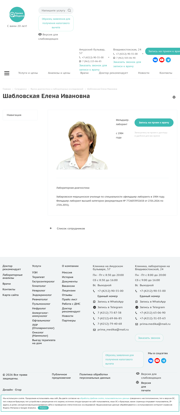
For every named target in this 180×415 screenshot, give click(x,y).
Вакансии (68, 286)
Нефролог (39, 308)
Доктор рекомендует (113, 72)
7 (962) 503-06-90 (126, 57)
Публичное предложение (61, 376)
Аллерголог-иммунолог (40, 314)
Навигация (22, 115)
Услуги (36, 266)
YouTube (161, 60)
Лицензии (68, 290)
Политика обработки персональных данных (95, 376)
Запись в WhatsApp (110, 301)
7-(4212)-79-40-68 (110, 323)
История (67, 277)
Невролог (38, 290)
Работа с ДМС (71, 303)
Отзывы (67, 295)
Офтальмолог (41, 320)
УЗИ (34, 272)
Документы (69, 281)
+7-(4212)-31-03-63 (153, 318)
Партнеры (69, 320)
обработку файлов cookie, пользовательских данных (105, 398)
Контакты (166, 72)
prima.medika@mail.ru (155, 324)
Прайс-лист (69, 299)
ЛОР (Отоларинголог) (43, 326)
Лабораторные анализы (13, 276)
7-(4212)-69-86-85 (110, 318)
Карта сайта (11, 295)
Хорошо (43, 408)
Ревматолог (40, 299)
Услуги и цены (28, 72)
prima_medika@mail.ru (113, 329)
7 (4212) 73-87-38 (109, 312)
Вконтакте (155, 60)
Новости (143, 72)
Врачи (84, 72)
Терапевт (38, 277)
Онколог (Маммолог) (40, 334)
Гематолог (39, 286)
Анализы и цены (59, 72)
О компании (70, 266)
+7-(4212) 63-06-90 (153, 312)
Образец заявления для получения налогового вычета (56, 23)
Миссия (67, 272)
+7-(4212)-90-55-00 (93, 57)
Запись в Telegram (110, 307)
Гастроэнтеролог (43, 281)
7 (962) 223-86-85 (91, 61)
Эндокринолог (42, 295)
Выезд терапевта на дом (43, 341)
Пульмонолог (41, 303)
